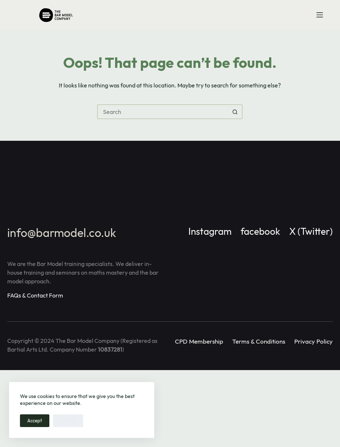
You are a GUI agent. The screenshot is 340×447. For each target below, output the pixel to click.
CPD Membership (199, 341)
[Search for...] (162, 111)
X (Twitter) (311, 231)
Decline (68, 420)
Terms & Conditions (258, 341)
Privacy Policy (313, 341)
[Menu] (319, 15)
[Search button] (235, 111)
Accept (34, 420)
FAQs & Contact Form (35, 295)
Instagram (210, 231)
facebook (260, 231)
